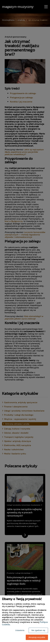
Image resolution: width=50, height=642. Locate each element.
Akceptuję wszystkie (37, 637)
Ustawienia (19, 630)
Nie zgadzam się (38, 630)
